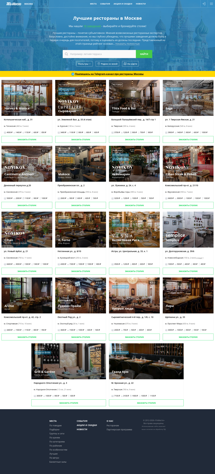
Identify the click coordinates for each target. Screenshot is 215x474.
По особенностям (58, 449)
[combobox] (107, 54)
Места (53, 421)
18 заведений (92, 26)
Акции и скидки (87, 425)
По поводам (55, 425)
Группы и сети (56, 433)
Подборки (54, 429)
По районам (55, 445)
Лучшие (53, 453)
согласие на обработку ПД (156, 429)
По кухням (54, 437)
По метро (54, 457)
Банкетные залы (57, 461)
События (82, 421)
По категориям (57, 441)
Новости (82, 429)
